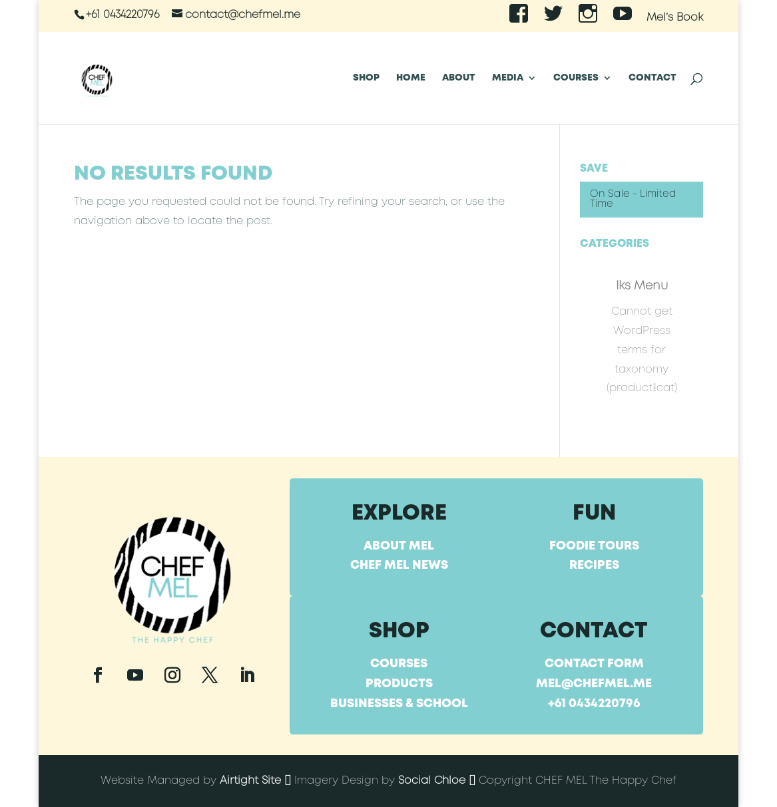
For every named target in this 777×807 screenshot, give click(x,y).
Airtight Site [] (255, 781)
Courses (576, 78)
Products (399, 684)
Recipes (594, 565)
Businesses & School (399, 704)
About (458, 78)
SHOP (366, 78)
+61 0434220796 (594, 704)
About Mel (399, 546)
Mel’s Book (675, 18)
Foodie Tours (594, 546)
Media (507, 78)
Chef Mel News (399, 565)
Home (410, 78)
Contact (652, 78)
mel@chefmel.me (594, 684)
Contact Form (594, 664)
